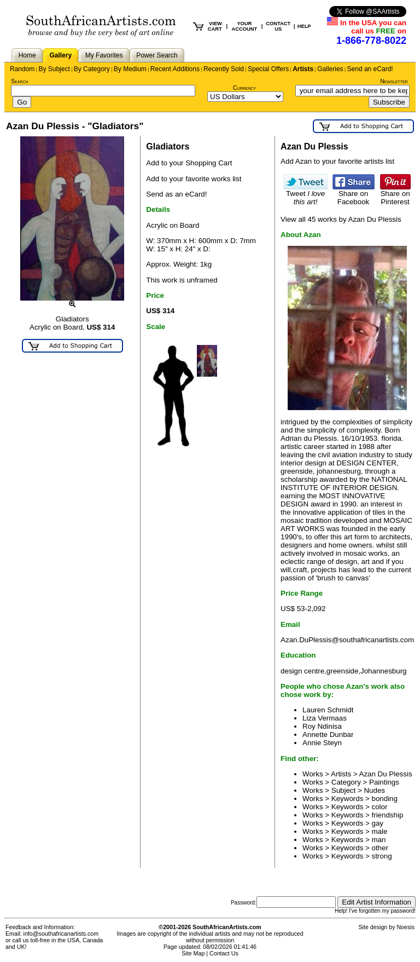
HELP (304, 26)
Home (27, 55)
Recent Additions (175, 69)
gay (378, 823)
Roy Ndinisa (322, 726)
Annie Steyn (322, 743)
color (380, 807)
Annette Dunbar (327, 734)
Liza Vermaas (324, 718)
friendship (388, 815)
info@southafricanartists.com (61, 933)
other (380, 848)
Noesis (405, 927)
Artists (303, 69)
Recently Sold (223, 69)
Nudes (374, 790)
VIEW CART (215, 26)
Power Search (156, 55)
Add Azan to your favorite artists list (337, 161)
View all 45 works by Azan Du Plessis (341, 219)
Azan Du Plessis (385, 774)
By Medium (130, 69)
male (380, 831)
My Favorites (104, 55)
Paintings (384, 782)
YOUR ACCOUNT (245, 26)
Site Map (193, 953)
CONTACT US (278, 26)
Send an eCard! (370, 69)
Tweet (306, 194)
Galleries (330, 69)
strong (382, 856)
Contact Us (223, 953)
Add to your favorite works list (193, 179)
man (379, 840)
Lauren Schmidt (327, 710)
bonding (385, 798)
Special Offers (268, 69)
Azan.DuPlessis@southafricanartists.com (347, 640)
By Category (92, 69)
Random (22, 69)
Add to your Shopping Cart (189, 163)
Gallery (60, 55)
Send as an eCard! (176, 194)
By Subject (53, 69)
